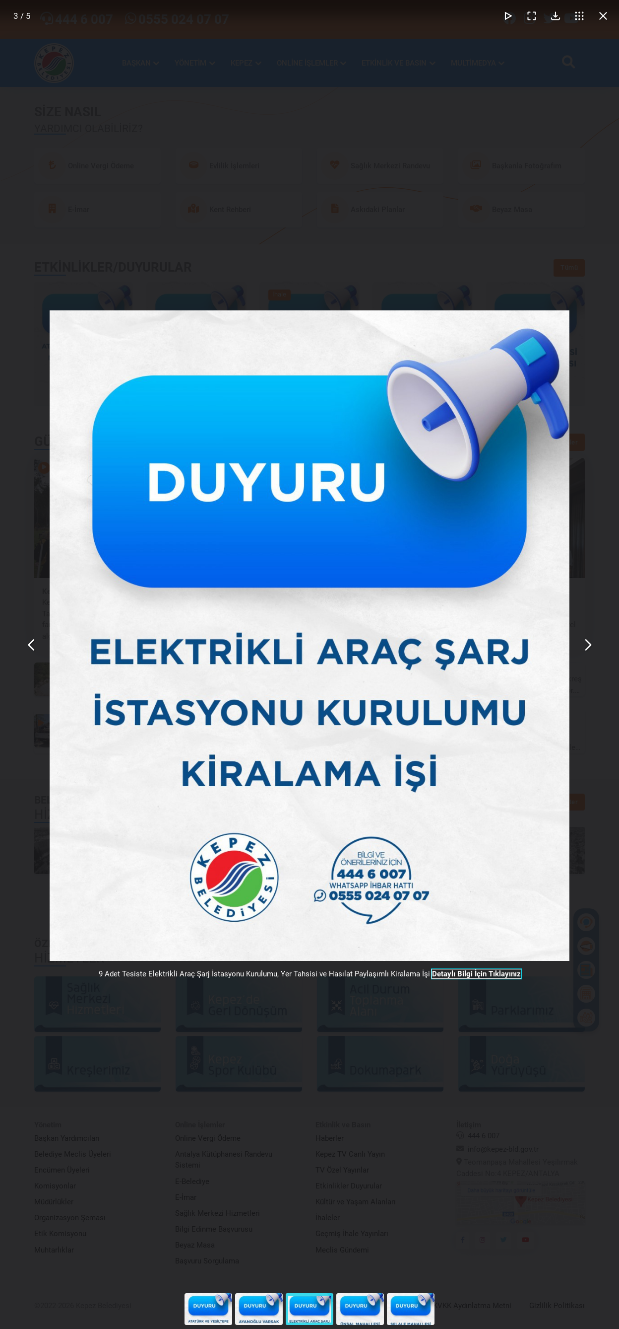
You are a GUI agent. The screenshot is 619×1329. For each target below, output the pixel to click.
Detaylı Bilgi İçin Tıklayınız (476, 973)
